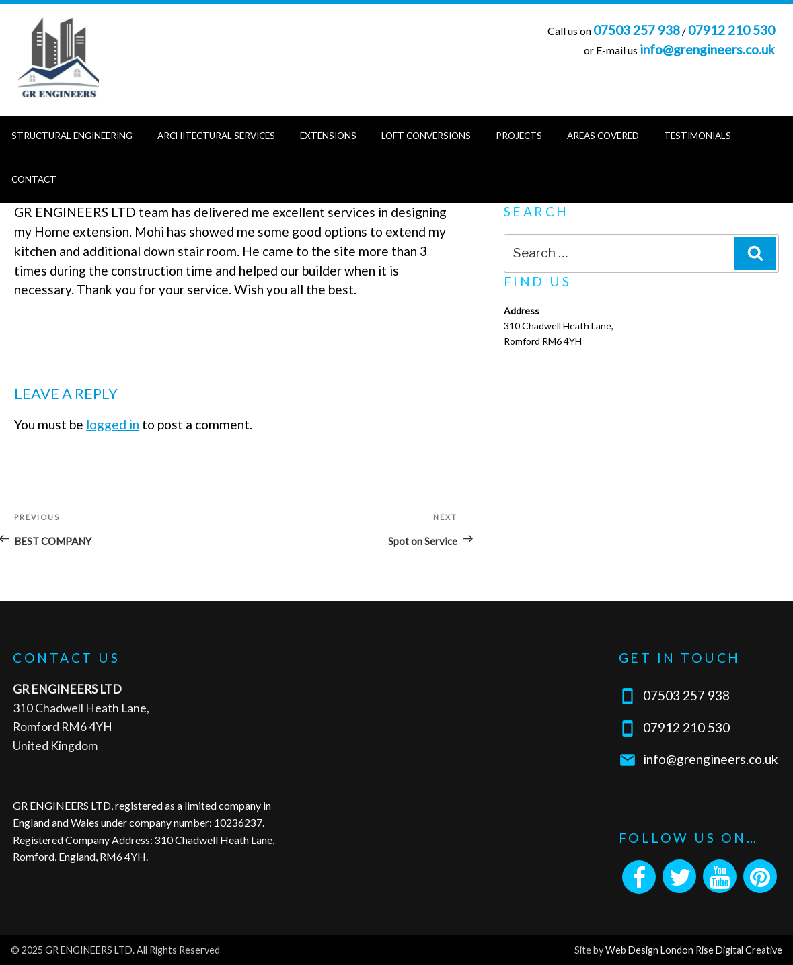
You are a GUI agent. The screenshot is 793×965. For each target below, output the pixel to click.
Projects (519, 135)
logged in (112, 424)
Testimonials (697, 135)
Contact (33, 179)
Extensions (328, 135)
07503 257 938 (636, 30)
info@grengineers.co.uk (707, 49)
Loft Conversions (426, 135)
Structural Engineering (72, 135)
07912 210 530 (731, 30)
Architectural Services (216, 135)
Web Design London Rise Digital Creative (693, 950)
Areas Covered (603, 135)
